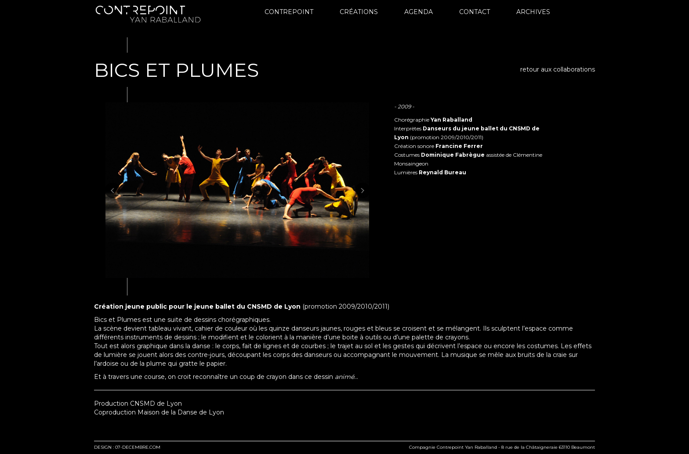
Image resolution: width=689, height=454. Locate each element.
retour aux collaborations (557, 69)
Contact (474, 12)
